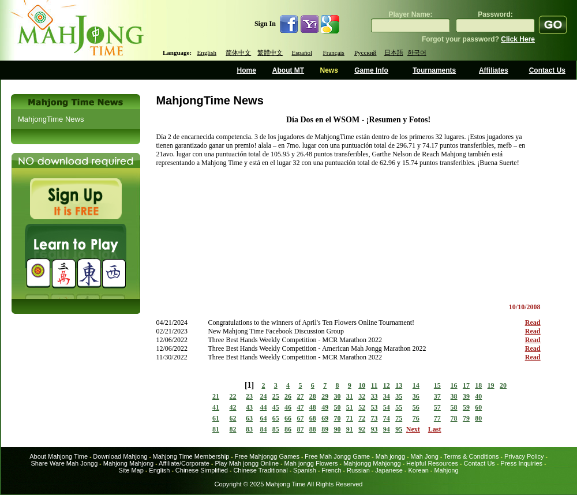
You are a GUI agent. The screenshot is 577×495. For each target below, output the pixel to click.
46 (287, 407)
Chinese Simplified (201, 470)
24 (263, 396)
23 (249, 396)
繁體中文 (270, 52)
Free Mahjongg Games (266, 456)
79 (466, 418)
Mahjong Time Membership (191, 456)
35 (398, 396)
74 (386, 418)
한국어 (416, 52)
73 (374, 418)
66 (287, 418)
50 (337, 407)
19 (491, 385)
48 (312, 407)
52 (361, 407)
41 (215, 407)
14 (416, 385)
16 (454, 385)
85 (275, 429)
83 (249, 429)
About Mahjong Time (58, 456)
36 (416, 396)
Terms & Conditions (471, 456)
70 (337, 418)
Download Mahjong (120, 456)
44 (263, 407)
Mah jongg (390, 456)
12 (386, 385)
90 (337, 429)
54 (386, 407)
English (206, 52)
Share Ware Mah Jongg (64, 463)
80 (478, 418)
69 (324, 418)
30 (337, 396)
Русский (365, 52)
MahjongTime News (51, 119)
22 (233, 396)
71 (349, 418)
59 (466, 407)
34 (386, 396)
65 (275, 418)
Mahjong (446, 470)
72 (361, 418)
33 (374, 396)
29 (324, 396)
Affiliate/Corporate (184, 463)
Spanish (304, 470)
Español (302, 52)
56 (416, 407)
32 (361, 396)
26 (287, 396)
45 (275, 407)
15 (437, 385)
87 (300, 429)
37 (437, 396)
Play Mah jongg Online (247, 463)
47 (300, 407)
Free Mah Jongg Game (337, 456)
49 (324, 407)
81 (215, 429)
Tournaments (434, 70)
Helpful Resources (432, 463)
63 (249, 418)
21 (215, 396)
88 (312, 429)
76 (416, 418)
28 (312, 396)
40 (478, 396)
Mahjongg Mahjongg (372, 463)
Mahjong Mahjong (128, 463)
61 (215, 418)
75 (398, 418)
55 (398, 407)
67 (300, 418)
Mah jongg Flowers (311, 463)
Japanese (389, 470)
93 (374, 429)
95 (398, 429)
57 (437, 407)
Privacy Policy (524, 456)
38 (454, 396)
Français (333, 52)
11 (374, 385)
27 (300, 396)
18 (478, 385)
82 (233, 429)
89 (324, 429)
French (331, 470)
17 (466, 385)
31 (349, 396)
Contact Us (547, 70)
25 (275, 396)
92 (361, 429)
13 (398, 385)
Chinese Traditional (260, 470)
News (329, 70)
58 (454, 407)
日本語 (393, 52)
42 (233, 407)
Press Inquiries (521, 463)
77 (437, 418)
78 (454, 418)
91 (349, 429)
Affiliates (493, 70)
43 (249, 407)
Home (246, 70)
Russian (358, 470)
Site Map (130, 470)
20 (503, 385)
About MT (288, 70)
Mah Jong (425, 456)
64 (263, 418)
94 (386, 429)
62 (233, 418)
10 (361, 385)
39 (466, 396)
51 (349, 407)
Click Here (518, 39)
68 (312, 418)
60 (478, 407)
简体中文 (238, 52)
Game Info (371, 70)
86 (287, 429)
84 (263, 429)
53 (374, 407)
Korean (418, 470)
